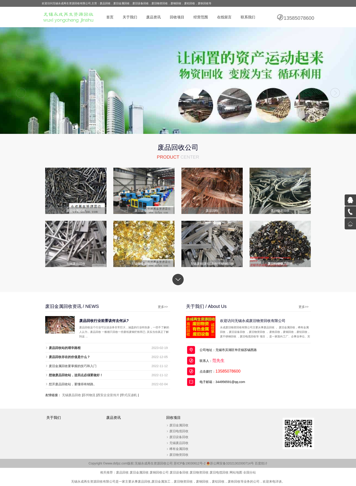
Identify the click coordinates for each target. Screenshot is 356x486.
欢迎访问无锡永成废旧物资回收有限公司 (252, 321)
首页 (110, 17)
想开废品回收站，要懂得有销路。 (72, 384)
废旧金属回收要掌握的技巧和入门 (72, 366)
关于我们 (130, 17)
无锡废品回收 (71, 395)
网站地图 (236, 472)
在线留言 (224, 17)
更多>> (163, 307)
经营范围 (200, 17)
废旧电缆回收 (178, 431)
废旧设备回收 (178, 437)
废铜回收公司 (159, 472)
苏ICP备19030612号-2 (192, 463)
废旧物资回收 (178, 455)
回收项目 (177, 17)
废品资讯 (153, 17)
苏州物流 (89, 395)
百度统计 (261, 463)
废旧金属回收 (178, 425)
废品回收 (122, 472)
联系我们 (248, 17)
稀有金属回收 (178, 449)
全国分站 (249, 472)
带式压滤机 (129, 395)
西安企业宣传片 (108, 395)
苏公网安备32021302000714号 (232, 463)
